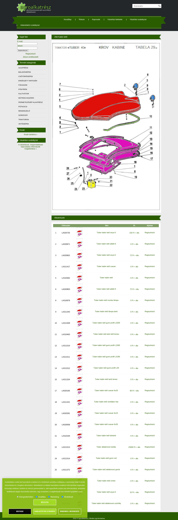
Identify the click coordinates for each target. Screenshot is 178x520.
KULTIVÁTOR (25, 94)
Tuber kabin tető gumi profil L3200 (106, 320)
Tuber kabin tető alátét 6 (106, 241)
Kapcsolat (96, 19)
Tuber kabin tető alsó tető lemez (106, 331)
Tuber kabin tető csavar (105, 264)
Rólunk (82, 19)
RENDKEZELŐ (25, 111)
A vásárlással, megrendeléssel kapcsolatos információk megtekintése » (31, 147)
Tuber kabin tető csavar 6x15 (106, 410)
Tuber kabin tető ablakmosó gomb (106, 467)
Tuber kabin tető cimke (106, 478)
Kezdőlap (68, 19)
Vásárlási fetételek (115, 19)
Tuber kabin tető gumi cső (106, 455)
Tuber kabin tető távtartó (106, 433)
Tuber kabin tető (105, 275)
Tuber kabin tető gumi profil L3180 (106, 354)
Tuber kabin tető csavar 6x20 (106, 388)
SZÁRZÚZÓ (24, 115)
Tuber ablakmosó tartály (106, 444)
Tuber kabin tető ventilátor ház (106, 399)
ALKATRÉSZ (24, 68)
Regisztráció (149, 230)
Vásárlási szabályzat (138, 19)
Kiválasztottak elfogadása (45, 511)
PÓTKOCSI (24, 107)
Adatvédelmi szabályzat (31, 25)
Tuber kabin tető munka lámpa (106, 297)
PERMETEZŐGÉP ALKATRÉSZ (32, 102)
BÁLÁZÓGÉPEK (26, 72)
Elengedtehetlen (25, 497)
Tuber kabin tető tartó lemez (106, 377)
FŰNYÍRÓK (24, 89)
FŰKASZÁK (24, 85)
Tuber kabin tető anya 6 (106, 230)
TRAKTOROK (25, 119)
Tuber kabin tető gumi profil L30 (106, 365)
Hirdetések (67, 497)
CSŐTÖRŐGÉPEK (27, 76)
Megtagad (19, 511)
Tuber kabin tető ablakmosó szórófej (106, 501)
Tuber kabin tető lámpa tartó (106, 309)
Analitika (40, 497)
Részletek (45, 502)
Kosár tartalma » (31, 134)
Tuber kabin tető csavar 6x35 (106, 422)
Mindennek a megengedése (69, 511)
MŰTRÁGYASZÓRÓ (27, 98)
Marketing (53, 497)
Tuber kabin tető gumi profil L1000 (106, 343)
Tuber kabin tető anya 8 (106, 489)
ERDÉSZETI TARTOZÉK (29, 81)
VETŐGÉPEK (25, 124)
